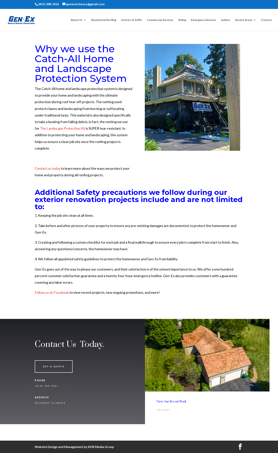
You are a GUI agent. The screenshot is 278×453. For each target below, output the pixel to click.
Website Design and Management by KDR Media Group (74, 447)
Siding (182, 20)
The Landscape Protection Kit (62, 128)
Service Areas (243, 20)
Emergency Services (203, 20)
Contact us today (47, 168)
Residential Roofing (103, 20)
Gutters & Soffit (131, 20)
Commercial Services (160, 20)
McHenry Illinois (50, 403)
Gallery (225, 20)
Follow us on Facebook (52, 292)
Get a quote (53, 366)
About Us (76, 20)
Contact (266, 20)
